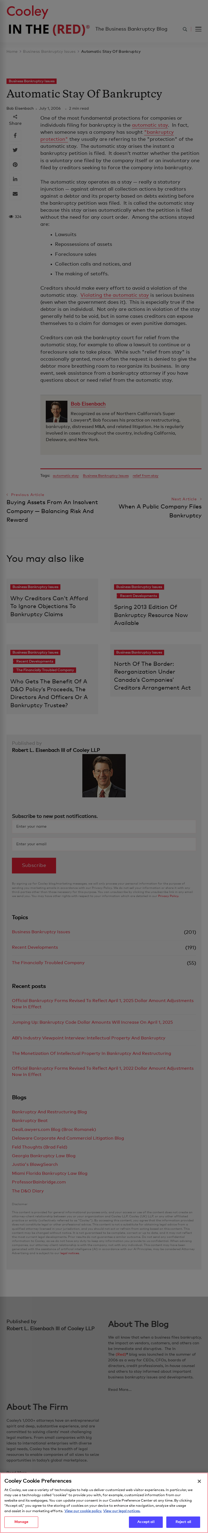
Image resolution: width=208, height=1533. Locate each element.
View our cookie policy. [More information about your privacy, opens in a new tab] (83, 1513)
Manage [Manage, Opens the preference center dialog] (21, 1524)
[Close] (199, 1483)
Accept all (145, 1524)
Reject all (183, 1524)
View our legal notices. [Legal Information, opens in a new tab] (121, 1513)
